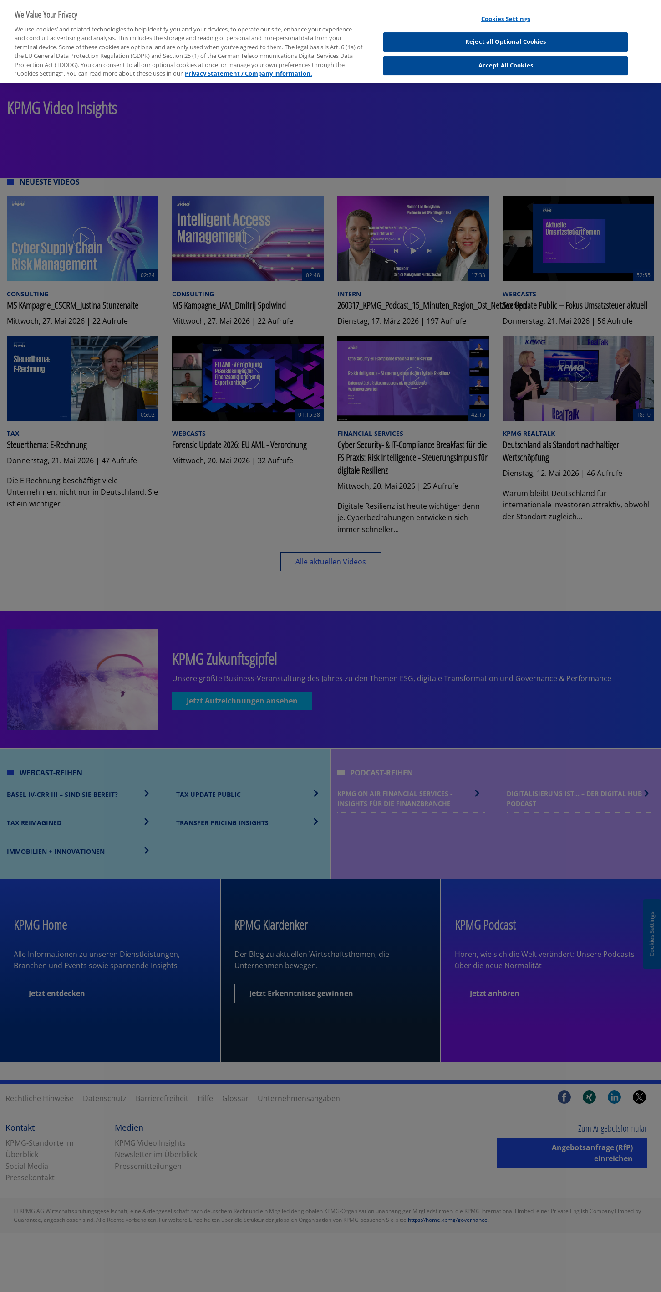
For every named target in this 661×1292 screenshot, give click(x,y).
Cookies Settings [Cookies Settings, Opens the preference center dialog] (505, 14)
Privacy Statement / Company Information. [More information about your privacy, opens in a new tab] (248, 68)
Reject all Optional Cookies (505, 36)
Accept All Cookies (505, 60)
